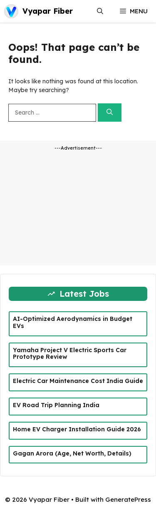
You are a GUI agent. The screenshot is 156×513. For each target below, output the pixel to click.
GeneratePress (128, 499)
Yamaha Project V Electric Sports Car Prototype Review (69, 353)
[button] (100, 11)
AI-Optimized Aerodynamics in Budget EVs (72, 322)
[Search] (109, 112)
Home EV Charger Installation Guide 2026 (77, 429)
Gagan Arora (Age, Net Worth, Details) (72, 453)
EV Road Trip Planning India (56, 405)
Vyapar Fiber (47, 11)
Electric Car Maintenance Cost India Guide (78, 381)
